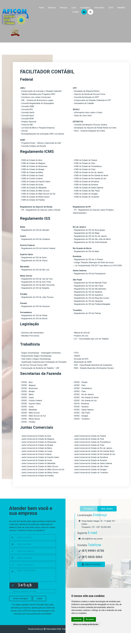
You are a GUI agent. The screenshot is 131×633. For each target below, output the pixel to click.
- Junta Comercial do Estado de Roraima (90, 460)
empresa (52, 7)
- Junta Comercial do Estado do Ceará (36, 451)
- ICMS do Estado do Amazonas (33, 166)
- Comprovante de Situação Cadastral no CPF (92, 100)
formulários (85, 7)
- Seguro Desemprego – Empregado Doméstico (40, 353)
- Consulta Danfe (27, 112)
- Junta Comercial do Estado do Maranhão (38, 463)
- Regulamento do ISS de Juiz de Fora (36, 279)
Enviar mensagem (20, 598)
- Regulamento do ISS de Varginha (34, 288)
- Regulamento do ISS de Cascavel (35, 306)
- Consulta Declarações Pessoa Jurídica (90, 125)
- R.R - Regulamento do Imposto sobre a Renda (40, 210)
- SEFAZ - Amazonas (29, 388)
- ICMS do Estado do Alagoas (32, 163)
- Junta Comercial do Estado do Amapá (36, 445)
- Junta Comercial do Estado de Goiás (36, 460)
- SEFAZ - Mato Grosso (30, 413)
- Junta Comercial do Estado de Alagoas (37, 439)
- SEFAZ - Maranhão (28, 410)
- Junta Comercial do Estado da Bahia (36, 448)
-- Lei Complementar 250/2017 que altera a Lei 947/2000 (97, 265)
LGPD (110, 7)
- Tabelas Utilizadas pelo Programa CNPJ (37, 94)
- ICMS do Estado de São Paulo (86, 191)
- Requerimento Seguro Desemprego (35, 356)
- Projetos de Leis (80, 336)
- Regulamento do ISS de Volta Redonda (90, 242)
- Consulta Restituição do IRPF (86, 97)
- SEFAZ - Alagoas (28, 385)
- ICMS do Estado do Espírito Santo (35, 181)
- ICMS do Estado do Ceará (31, 175)
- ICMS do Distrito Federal (31, 178)
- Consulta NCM (26, 118)
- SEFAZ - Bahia (26, 394)
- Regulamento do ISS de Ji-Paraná (88, 259)
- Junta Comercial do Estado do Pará (88, 439)
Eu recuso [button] (90, 619)
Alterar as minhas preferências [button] (85, 624)
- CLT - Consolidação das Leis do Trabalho (91, 339)
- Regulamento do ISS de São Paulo (88, 286)
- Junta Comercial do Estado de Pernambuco (92, 442)
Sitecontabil (51, 629)
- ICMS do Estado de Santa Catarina (88, 188)
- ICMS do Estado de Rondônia (86, 181)
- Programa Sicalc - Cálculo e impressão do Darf (40, 143)
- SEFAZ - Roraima (80, 406)
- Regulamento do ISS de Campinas (88, 301)
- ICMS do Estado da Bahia (31, 172)
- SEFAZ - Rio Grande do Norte (86, 397)
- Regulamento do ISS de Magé (86, 233)
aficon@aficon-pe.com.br (92, 539)
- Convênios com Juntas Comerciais (35, 97)
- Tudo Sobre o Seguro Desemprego (35, 359)
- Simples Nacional (28, 121)
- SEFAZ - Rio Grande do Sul (85, 400)
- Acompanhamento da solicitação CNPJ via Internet (42, 134)
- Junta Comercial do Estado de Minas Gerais (39, 472)
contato (75, 12)
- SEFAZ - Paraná (80, 382)
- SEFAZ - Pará (79, 385)
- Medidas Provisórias (29, 336)
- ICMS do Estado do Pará (84, 163)
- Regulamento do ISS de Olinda (33, 315)
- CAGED (76, 356)
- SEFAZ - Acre (26, 382)
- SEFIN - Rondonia (81, 403)
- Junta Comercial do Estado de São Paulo (91, 466)
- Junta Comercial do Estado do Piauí (88, 445)
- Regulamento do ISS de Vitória (33, 260)
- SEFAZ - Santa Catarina (83, 410)
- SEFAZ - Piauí (79, 391)
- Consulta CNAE (27, 106)
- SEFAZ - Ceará (27, 397)
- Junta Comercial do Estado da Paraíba (37, 475)
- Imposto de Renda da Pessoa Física (89, 94)
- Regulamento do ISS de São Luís (34, 270)
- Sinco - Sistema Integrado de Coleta (89, 131)
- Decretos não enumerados (32, 333)
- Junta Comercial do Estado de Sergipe (90, 469)
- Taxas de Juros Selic (82, 115)
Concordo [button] (77, 619)
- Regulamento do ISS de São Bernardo (89, 289)
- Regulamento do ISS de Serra (33, 257)
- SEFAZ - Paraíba (27, 422)
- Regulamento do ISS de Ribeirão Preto (90, 283)
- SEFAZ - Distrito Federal (31, 400)
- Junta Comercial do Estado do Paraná (89, 436)
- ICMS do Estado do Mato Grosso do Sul (37, 194)
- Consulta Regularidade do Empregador (37, 103)
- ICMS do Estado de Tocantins (86, 197)
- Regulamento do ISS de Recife (33, 318)
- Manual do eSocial (81, 333)
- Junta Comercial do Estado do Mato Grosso (39, 466)
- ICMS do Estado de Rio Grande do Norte (90, 175)
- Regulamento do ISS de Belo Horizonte (37, 285)
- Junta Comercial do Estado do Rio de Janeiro (92, 448)
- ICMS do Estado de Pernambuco (87, 166)
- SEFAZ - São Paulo (81, 413)
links (73, 7)
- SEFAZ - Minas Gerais (30, 419)
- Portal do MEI (26, 125)
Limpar (39, 598)
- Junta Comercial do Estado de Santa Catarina (92, 463)
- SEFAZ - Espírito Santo (30, 403)
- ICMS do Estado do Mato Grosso (34, 191)
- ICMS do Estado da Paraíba (32, 200)
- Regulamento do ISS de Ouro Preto (35, 282)
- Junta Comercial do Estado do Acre (35, 436)
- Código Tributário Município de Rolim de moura (93, 262)
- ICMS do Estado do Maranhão (33, 188)
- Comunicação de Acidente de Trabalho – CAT (39, 368)
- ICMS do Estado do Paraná (85, 160)
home (41, 7)
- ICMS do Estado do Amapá (32, 169)
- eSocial (24, 131)
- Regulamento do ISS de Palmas (87, 313)
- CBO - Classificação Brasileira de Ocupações (92, 365)
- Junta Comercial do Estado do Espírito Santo (39, 457)
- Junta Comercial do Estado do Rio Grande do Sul (94, 454)
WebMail (121, 7)
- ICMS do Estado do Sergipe (85, 194)
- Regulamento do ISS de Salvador (34, 230)
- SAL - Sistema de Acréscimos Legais (36, 100)
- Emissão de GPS (80, 359)
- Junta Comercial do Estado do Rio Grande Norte (93, 451)
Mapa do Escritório (91, 564)
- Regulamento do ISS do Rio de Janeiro (90, 236)
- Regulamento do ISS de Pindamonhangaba (91, 304)
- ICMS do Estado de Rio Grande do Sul (89, 178)
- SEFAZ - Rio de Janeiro (83, 394)
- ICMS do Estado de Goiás (31, 184)
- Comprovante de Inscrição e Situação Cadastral (40, 91)
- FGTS (76, 353)
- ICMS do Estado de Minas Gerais (35, 197)
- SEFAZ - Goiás (27, 406)
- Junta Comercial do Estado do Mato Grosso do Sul (42, 469)
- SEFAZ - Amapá (27, 391)
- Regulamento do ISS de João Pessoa (36, 297)
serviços (63, 7)
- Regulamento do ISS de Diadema (87, 292)
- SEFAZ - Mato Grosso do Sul (33, 416)
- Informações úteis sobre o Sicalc (87, 112)
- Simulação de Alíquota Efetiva (86, 91)
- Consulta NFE (26, 109)
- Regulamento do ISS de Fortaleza (35, 239)
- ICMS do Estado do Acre (31, 160)
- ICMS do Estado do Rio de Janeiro (88, 172)
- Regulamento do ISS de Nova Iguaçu (89, 230)
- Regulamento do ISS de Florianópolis (89, 273)
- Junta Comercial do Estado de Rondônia (90, 457)
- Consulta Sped (27, 115)
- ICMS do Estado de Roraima (85, 184)
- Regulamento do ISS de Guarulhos (88, 295)
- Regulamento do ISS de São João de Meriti (92, 239)
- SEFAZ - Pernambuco (82, 388)
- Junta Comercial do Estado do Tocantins (90, 472)
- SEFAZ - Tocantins (81, 419)
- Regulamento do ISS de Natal (86, 251)
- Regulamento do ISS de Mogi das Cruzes (91, 298)
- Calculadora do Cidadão (83, 103)
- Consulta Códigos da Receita (33, 146)
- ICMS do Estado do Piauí (84, 169)
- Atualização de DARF (82, 362)
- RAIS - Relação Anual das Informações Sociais (93, 368)
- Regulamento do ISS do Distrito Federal (37, 248)
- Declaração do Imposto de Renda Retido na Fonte (94, 128)
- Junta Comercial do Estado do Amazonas (38, 442)
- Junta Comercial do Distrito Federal (35, 454)
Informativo (99, 7)
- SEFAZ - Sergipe (80, 416)
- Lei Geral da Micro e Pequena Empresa (37, 128)
